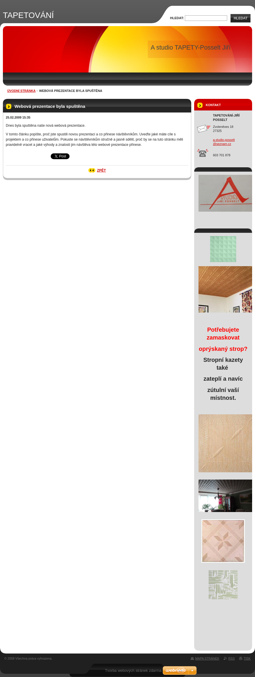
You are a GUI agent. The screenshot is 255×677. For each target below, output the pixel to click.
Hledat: (177, 18)
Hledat (240, 18)
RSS (231, 658)
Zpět (101, 170)
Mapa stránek (207, 658)
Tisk (247, 658)
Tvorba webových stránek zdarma (133, 670)
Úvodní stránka (21, 90)
